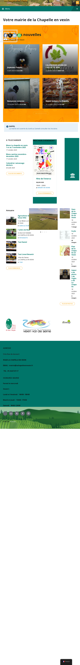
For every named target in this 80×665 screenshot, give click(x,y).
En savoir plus (41, 113)
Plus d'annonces (14, 268)
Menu (40, 8)
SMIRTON (61, 71)
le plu (73, 231)
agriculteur (24, 226)
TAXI (21, 262)
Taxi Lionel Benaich (26, 254)
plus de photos (67, 304)
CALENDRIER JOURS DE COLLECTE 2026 (56, 66)
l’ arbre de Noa (24, 230)
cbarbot (13, 421)
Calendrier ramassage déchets (15, 164)
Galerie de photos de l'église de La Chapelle (74, 278)
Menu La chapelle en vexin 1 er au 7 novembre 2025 (17, 146)
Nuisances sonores (15, 101)
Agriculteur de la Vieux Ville (25, 217)
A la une (20, 71)
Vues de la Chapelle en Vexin (74, 213)
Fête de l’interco (43, 178)
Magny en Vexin (44, 188)
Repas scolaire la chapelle (57, 101)
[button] (31, 219)
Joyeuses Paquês (14, 67)
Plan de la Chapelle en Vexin (74, 250)
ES (77, 2)
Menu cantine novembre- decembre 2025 (16, 155)
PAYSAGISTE (23, 238)
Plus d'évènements (44, 193)
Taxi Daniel (22, 242)
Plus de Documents (15, 173)
